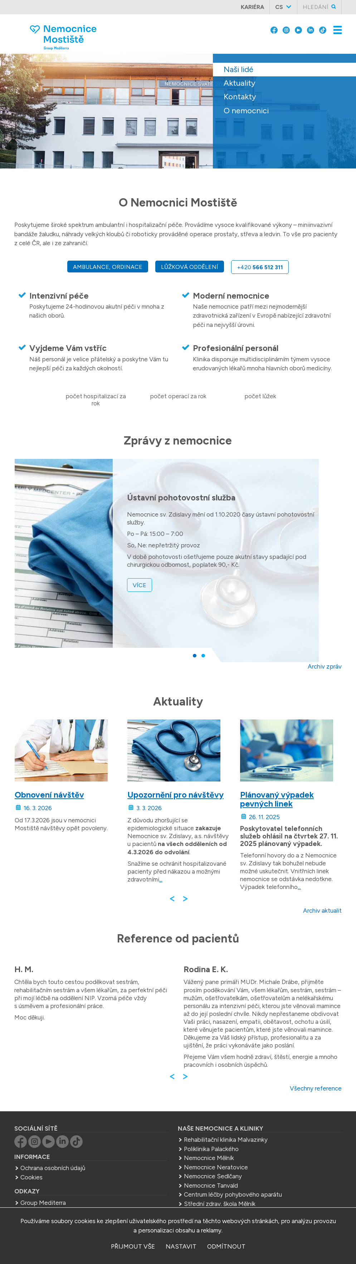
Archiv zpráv (325, 666)
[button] (194, 655)
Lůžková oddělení (189, 266)
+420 (260, 267)
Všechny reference (316, 1088)
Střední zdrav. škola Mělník (219, 1203)
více (139, 584)
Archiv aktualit (322, 910)
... (160, 879)
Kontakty (240, 96)
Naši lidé (238, 69)
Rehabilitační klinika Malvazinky (226, 1139)
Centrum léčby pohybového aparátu (233, 1194)
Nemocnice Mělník (209, 1157)
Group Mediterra (43, 1202)
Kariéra (252, 7)
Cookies (31, 1177)
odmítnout (226, 1246)
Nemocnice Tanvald (211, 1185)
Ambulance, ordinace (107, 266)
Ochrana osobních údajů (52, 1168)
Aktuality (239, 83)
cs (279, 7)
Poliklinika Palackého (211, 1149)
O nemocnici (246, 110)
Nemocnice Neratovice (216, 1167)
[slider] (178, 116)
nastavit (181, 1246)
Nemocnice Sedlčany (213, 1176)
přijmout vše (133, 1246)
